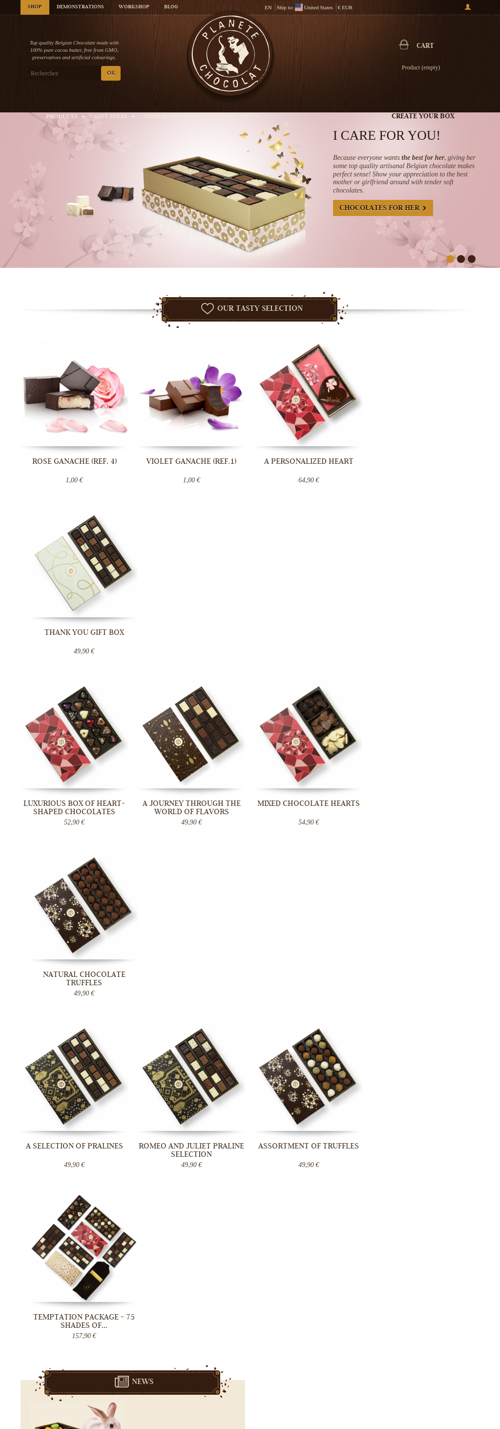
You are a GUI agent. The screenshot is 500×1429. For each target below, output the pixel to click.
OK (111, 73)
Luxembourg (207, 1069)
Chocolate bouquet (359, 1385)
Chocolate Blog (201, 1377)
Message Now (421, 1093)
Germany (181, 1069)
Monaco (189, 1077)
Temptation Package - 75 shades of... (426, 807)
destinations (196, 1084)
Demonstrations (80, 7)
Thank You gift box (426, 461)
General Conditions (206, 1367)
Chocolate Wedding (360, 1394)
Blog (171, 7)
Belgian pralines (356, 1355)
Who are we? (198, 1338)
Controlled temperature (210, 1358)
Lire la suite (208, 963)
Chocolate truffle (357, 1365)
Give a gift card (355, 1404)
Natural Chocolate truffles (426, 636)
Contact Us (196, 1397)
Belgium (230, 1053)
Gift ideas (114, 117)
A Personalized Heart (309, 461)
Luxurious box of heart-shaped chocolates (74, 636)
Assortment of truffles (308, 803)
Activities (239, 117)
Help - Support (200, 1387)
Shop (35, 7)
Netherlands (210, 1061)
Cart (425, 46)
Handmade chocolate (362, 1345)
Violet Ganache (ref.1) (191, 461)
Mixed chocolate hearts (308, 632)
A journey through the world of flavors (192, 636)
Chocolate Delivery (206, 1348)
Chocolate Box (354, 1375)
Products (65, 117)
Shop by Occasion (176, 117)
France (179, 1061)
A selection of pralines (74, 803)
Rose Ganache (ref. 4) (74, 461)
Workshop (134, 7)
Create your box (423, 117)
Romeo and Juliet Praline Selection (191, 807)
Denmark (233, 1069)
